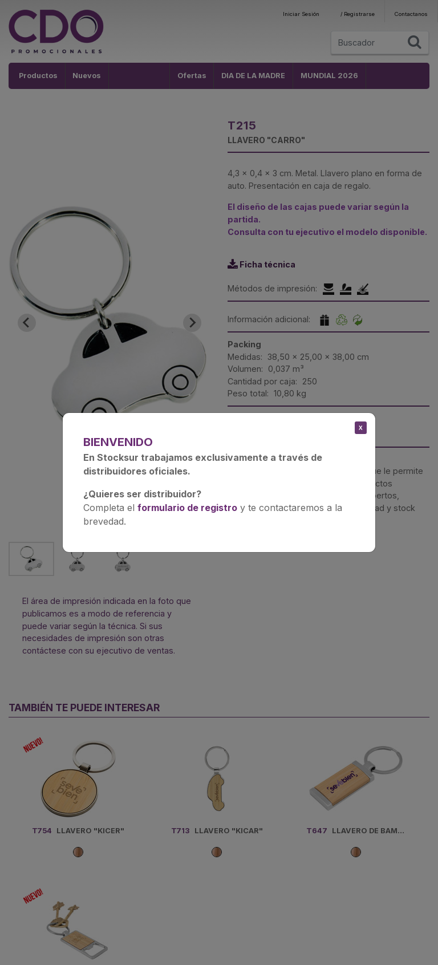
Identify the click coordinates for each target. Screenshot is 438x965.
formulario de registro (187, 507)
